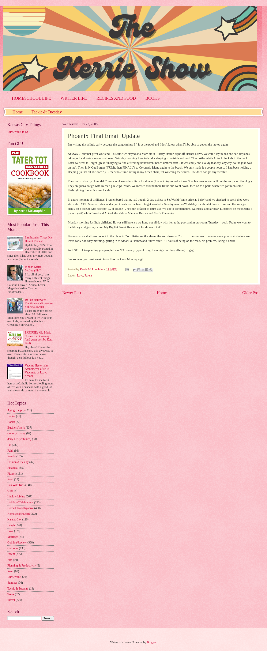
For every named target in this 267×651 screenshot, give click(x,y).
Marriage (12, 536)
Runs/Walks (14, 577)
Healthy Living (16, 496)
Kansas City (14, 519)
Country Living (16, 433)
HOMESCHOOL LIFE (31, 98)
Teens (10, 594)
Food (10, 479)
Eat (9, 445)
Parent (88, 275)
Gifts (10, 490)
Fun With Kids (16, 485)
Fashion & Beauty (18, 462)
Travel (11, 600)
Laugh (11, 525)
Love (80, 275)
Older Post (251, 292)
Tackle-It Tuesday (46, 112)
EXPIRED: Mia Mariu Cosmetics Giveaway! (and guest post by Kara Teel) (39, 338)
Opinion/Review (17, 542)
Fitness (11, 473)
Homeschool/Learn (18, 513)
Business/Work (16, 427)
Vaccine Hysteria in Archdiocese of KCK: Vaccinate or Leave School (37, 371)
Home (17, 112)
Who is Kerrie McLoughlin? (33, 268)
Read (10, 571)
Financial (12, 467)
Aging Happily (16, 410)
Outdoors (12, 548)
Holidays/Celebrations (20, 502)
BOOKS (152, 98)
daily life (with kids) (19, 439)
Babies (11, 416)
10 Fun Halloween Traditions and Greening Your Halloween (39, 303)
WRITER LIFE (74, 98)
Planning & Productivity (21, 565)
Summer (12, 582)
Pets (9, 559)
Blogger (151, 642)
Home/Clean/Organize (20, 508)
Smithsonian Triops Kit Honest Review (38, 239)
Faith (10, 450)
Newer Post (71, 292)
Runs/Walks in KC (18, 131)
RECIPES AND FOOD (116, 98)
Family (11, 456)
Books (11, 422)
